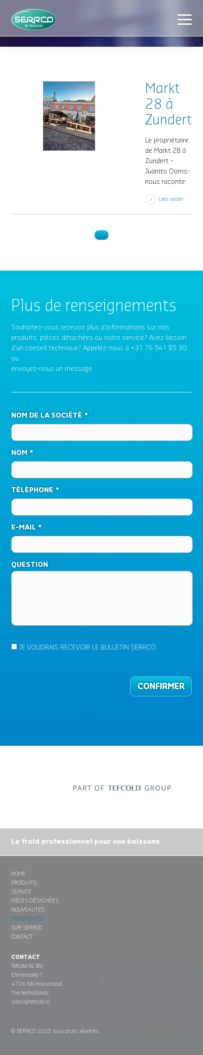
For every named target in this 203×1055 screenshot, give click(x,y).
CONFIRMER (161, 686)
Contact (22, 936)
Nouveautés (27, 910)
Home (18, 874)
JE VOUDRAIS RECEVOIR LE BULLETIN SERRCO (83, 647)
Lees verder (171, 199)
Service (21, 892)
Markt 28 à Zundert (168, 104)
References (27, 918)
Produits (23, 883)
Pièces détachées (34, 901)
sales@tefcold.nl (30, 1002)
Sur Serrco (26, 927)
